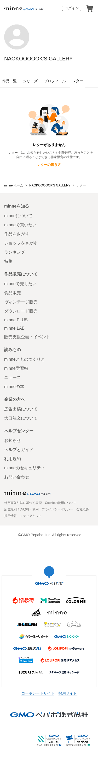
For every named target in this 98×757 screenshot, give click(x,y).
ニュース (12, 377)
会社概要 (82, 509)
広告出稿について (21, 409)
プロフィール (55, 81)
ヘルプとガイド (18, 449)
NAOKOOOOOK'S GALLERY (38, 58)
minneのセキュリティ (24, 468)
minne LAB (14, 328)
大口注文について (21, 418)
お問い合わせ (16, 477)
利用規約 (12, 458)
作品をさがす (16, 234)
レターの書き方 (49, 165)
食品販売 (12, 293)
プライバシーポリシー (57, 509)
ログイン (71, 8)
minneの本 (14, 386)
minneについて (18, 216)
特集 (8, 261)
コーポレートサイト (37, 693)
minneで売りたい (20, 283)
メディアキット (31, 516)
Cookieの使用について (61, 503)
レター (77, 81)
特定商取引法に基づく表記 (23, 503)
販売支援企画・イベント (27, 337)
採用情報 (10, 516)
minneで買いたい (20, 225)
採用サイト (68, 693)
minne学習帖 (16, 368)
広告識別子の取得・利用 (21, 509)
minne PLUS (16, 320)
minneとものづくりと (24, 359)
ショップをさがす (21, 243)
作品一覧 (9, 81)
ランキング (14, 252)
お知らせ (12, 440)
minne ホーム (13, 185)
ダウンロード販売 (21, 311)
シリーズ (30, 81)
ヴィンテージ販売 (21, 302)
